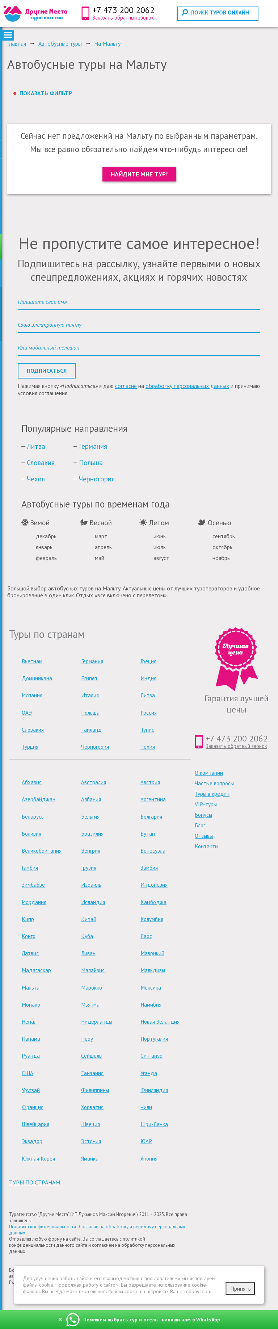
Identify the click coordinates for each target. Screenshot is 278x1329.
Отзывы (204, 835)
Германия (93, 446)
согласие (126, 385)
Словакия (41, 462)
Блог (200, 825)
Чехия (36, 478)
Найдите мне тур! (139, 174)
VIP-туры (206, 804)
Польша (91, 462)
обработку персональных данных (187, 385)
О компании (209, 772)
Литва (36, 446)
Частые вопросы (214, 783)
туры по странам (34, 1182)
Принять (240, 1288)
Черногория (97, 478)
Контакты (206, 846)
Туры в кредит (212, 793)
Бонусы (203, 814)
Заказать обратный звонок (123, 17)
